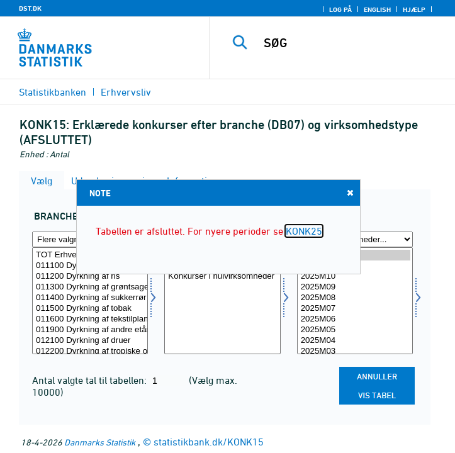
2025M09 (355, 287)
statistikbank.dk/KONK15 (209, 441)
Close (349, 192)
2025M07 (355, 308)
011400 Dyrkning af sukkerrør (90, 298)
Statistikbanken (52, 92)
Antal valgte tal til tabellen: (90, 380)
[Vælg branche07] (90, 300)
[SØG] (356, 42)
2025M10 (355, 276)
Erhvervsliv (126, 92)
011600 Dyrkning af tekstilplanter (90, 319)
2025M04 (355, 340)
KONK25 (304, 231)
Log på (340, 9)
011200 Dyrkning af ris (90, 276)
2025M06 (355, 319)
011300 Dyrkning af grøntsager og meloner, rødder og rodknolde (90, 287)
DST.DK (30, 8)
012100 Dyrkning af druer (90, 340)
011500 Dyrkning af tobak (90, 308)
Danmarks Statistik (99, 442)
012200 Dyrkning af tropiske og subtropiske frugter (90, 351)
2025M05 (355, 330)
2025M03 (355, 351)
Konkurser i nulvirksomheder (222, 276)
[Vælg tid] (355, 300)
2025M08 (355, 298)
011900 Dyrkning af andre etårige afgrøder (90, 330)
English (377, 9)
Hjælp (414, 9)
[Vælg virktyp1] (222, 300)
